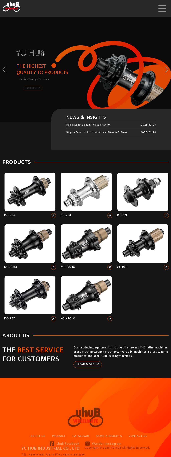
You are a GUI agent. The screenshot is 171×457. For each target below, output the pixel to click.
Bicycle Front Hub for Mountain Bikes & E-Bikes (96, 132)
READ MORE (86, 364)
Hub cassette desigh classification (88, 125)
